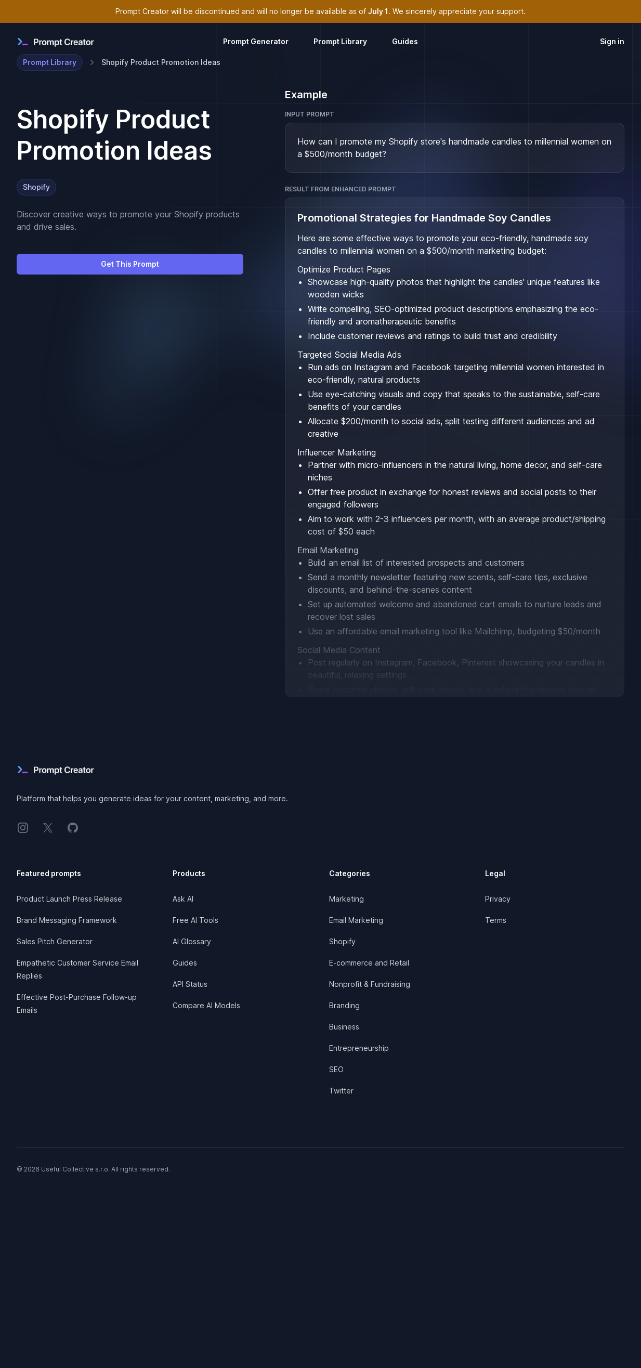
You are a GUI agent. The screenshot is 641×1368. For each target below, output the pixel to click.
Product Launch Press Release (69, 898)
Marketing (346, 898)
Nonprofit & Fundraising (369, 984)
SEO (336, 1069)
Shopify (36, 187)
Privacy (498, 898)
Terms (495, 920)
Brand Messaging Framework (67, 920)
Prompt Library (340, 41)
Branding (344, 1005)
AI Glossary (192, 941)
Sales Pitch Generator (55, 941)
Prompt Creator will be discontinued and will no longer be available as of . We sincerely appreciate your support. (320, 11)
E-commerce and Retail (369, 962)
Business (344, 1026)
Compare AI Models (206, 1005)
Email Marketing (356, 920)
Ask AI (183, 898)
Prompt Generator (256, 41)
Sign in (612, 41)
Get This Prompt (130, 263)
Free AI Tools (195, 920)
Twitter (341, 1090)
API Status (190, 984)
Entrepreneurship (359, 1048)
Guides (405, 41)
